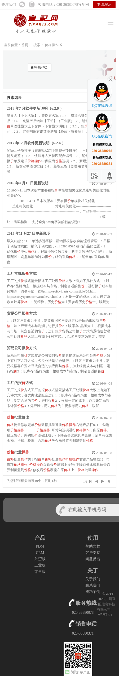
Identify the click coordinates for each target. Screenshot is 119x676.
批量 (18, 452)
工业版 (40, 565)
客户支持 (92, 553)
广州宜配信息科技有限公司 (106, 604)
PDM (40, 546)
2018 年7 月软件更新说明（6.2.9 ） (35, 109)
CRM (40, 553)
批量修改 (18, 417)
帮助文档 (92, 546)
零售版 (40, 572)
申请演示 (104, 5)
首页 (24, 45)
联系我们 (92, 585)
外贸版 (40, 559)
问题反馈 (92, 559)
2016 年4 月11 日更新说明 (28, 183)
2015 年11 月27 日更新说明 (28, 234)
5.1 (105, 615)
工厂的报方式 (20, 383)
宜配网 (83, 5)
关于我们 (92, 579)
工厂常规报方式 (22, 274)
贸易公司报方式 (22, 313)
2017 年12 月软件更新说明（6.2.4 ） (36, 143)
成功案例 (92, 592)
